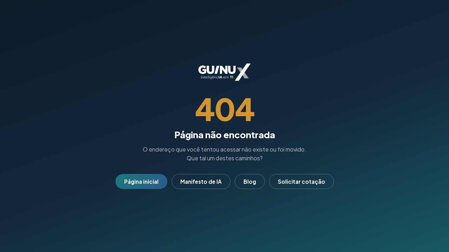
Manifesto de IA (201, 181)
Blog (249, 181)
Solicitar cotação (301, 181)
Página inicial (141, 181)
